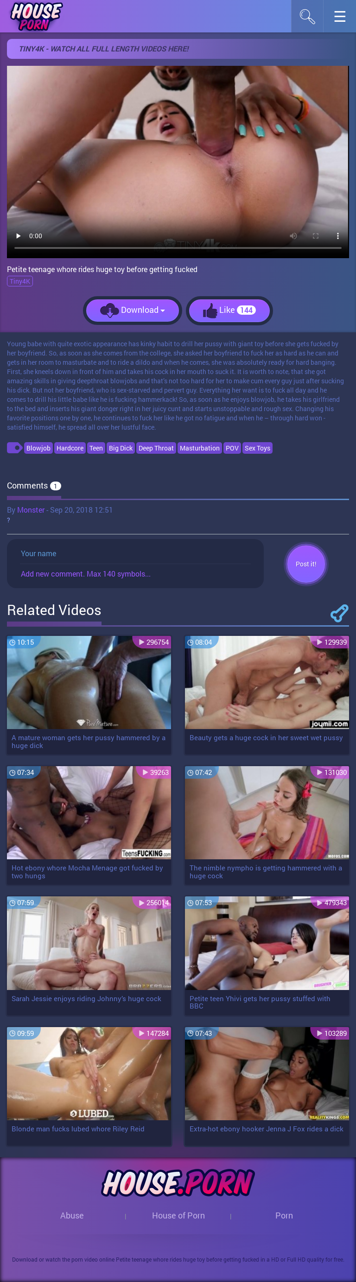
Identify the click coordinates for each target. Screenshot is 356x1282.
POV (232, 448)
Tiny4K (20, 281)
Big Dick (121, 448)
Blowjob (38, 448)
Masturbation (200, 448)
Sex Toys (257, 448)
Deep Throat (156, 448)
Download (132, 310)
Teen (96, 448)
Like (229, 310)
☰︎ (344, 18)
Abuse (72, 1215)
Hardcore (70, 448)
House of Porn (178, 1215)
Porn (284, 1215)
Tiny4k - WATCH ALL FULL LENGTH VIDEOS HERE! (103, 48)
